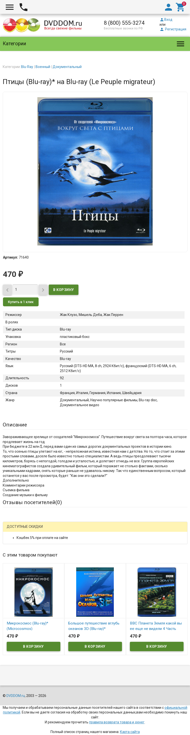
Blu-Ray (27, 67)
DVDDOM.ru (15, 696)
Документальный (67, 67)
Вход (166, 20)
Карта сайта (130, 732)
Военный (43, 67)
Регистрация (173, 29)
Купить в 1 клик (21, 302)
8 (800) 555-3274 (124, 23)
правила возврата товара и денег (116, 722)
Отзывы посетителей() (32, 502)
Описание (15, 425)
